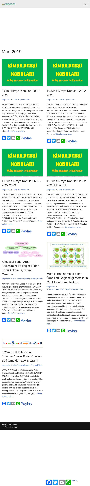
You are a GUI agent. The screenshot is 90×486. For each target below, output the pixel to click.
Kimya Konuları (23, 100)
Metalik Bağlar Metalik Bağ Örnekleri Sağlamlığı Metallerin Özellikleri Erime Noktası (67, 278)
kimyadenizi (6, 100)
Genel (15, 100)
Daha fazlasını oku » (16, 131)
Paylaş (26, 138)
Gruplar (68, 290)
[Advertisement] (45, 25)
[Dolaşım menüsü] (85, 4)
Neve (4, 425)
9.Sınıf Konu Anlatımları (21, 279)
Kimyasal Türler (37, 279)
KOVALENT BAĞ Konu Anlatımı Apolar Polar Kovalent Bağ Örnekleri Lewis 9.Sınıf (22, 357)
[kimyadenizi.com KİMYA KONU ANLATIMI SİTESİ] (9, 4)
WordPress (12, 425)
